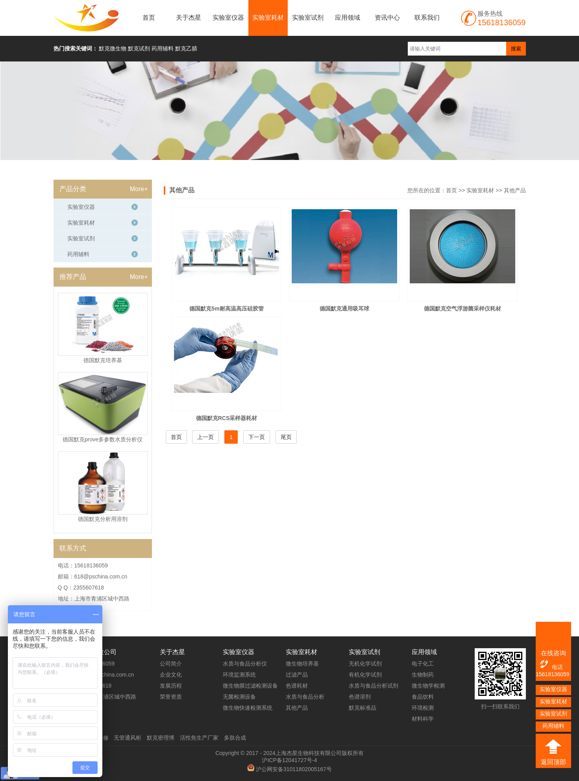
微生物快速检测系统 (247, 708)
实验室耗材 (268, 17)
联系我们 (427, 17)
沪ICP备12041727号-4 (289, 760)
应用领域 (347, 17)
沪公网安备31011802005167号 (294, 769)
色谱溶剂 (360, 697)
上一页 (205, 437)
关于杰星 (188, 17)
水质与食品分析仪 (245, 663)
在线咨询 (553, 653)
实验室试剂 (308, 17)
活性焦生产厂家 (199, 738)
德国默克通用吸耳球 (344, 308)
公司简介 (171, 663)
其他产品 (515, 190)
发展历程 (171, 685)
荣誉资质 (171, 697)
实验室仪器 (228, 17)
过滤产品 (297, 674)
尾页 (286, 437)
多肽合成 (235, 738)
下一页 (256, 437)
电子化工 (423, 663)
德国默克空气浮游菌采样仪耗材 (462, 308)
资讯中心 (387, 17)
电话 (551, 664)
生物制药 (423, 674)
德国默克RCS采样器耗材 (226, 418)
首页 (148, 17)
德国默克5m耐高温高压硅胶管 (226, 308)
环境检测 (423, 708)
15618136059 (553, 674)
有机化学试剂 (365, 674)
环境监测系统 (239, 674)
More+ (139, 189)
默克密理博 (160, 738)
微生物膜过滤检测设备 (250, 685)
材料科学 (423, 719)
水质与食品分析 (305, 697)
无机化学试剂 (365, 663)
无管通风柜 (127, 738)
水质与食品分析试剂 (373, 685)
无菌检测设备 (239, 697)
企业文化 (171, 674)
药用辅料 (78, 254)
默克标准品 (362, 708)
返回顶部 (553, 762)
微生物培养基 (302, 663)
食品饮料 (423, 697)
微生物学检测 (428, 685)
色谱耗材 (297, 685)
